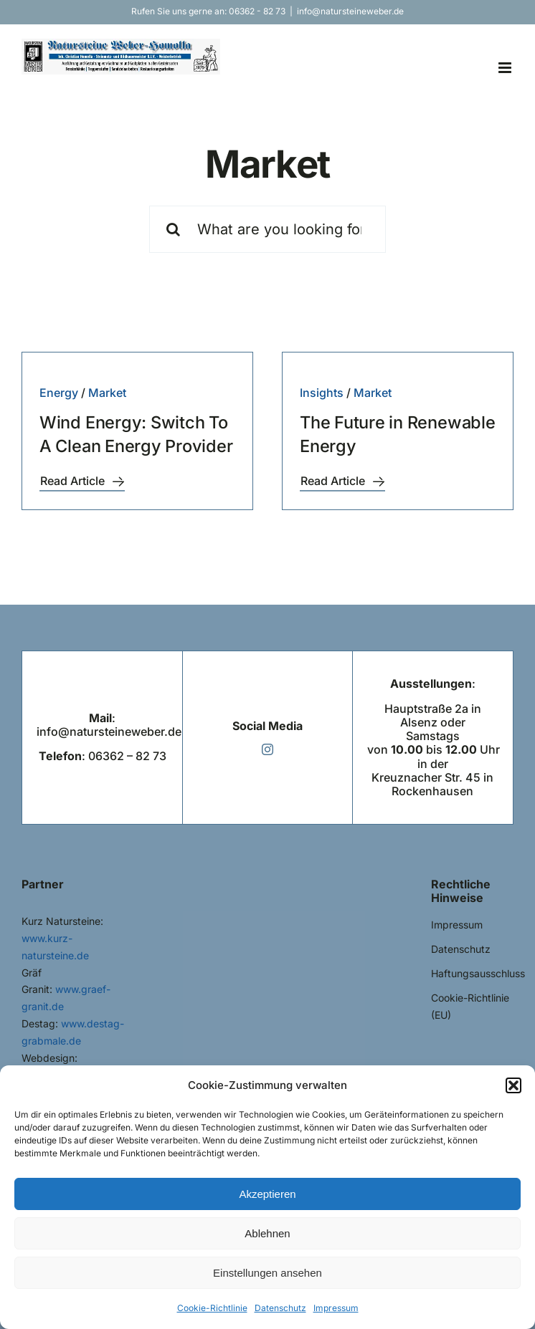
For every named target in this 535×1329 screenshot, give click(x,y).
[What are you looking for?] (267, 229)
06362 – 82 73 (127, 756)
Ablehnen (267, 1233)
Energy (58, 392)
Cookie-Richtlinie (212, 1307)
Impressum (336, 1307)
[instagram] (267, 749)
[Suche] (173, 229)
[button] (513, 1085)
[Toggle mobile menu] (505, 67)
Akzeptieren (267, 1194)
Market (107, 392)
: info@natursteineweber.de (109, 725)
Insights (322, 392)
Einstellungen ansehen (267, 1273)
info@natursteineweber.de (350, 11)
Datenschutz (280, 1307)
